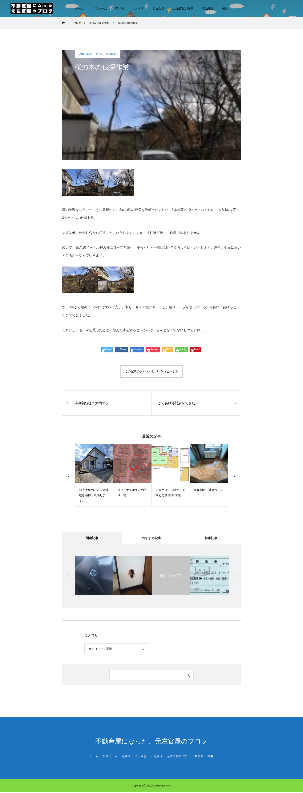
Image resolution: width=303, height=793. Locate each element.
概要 (225, 8)
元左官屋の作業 (183, 8)
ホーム (79, 8)
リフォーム (99, 8)
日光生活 (159, 8)
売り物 (119, 8)
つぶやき (138, 8)
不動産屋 (208, 8)
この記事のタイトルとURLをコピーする (151, 371)
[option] (94, 475)
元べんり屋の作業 (106, 53)
